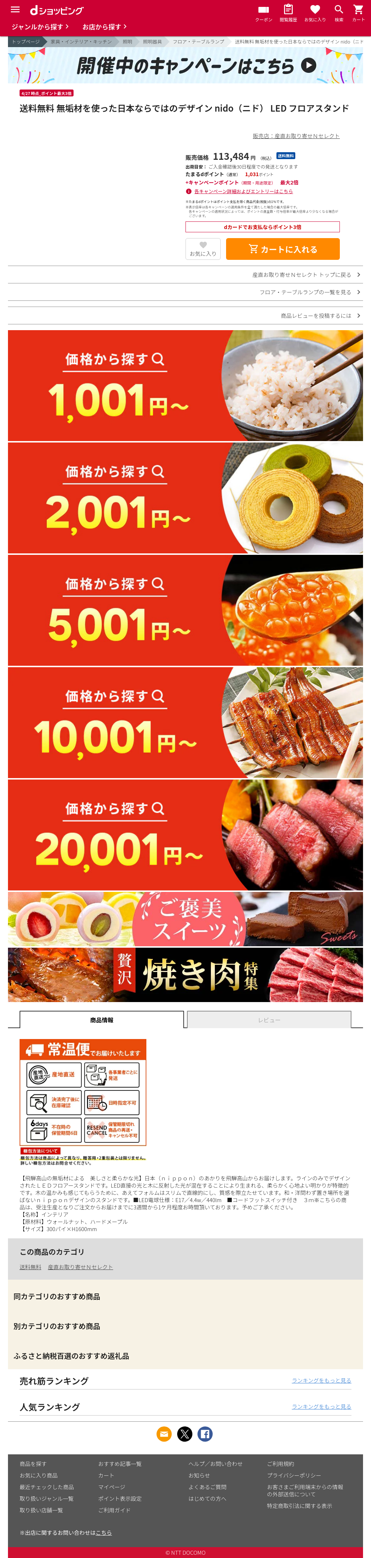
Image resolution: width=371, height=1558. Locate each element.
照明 (127, 41)
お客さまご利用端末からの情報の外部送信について (305, 1490)
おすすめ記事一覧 (120, 1463)
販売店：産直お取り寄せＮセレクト (296, 136)
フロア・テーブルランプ (198, 41)
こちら (104, 1532)
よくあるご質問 (207, 1487)
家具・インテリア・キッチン (81, 41)
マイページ (111, 1487)
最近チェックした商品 (47, 1487)
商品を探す (33, 1463)
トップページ (26, 41)
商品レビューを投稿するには (316, 315)
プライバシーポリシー (294, 1475)
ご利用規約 (280, 1463)
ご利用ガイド (114, 1510)
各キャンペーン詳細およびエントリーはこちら (244, 191)
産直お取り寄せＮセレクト (80, 1267)
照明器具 (152, 41)
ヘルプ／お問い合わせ (215, 1463)
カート (106, 1475)
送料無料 (30, 1267)
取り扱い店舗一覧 (41, 1510)
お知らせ (199, 1475)
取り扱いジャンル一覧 (47, 1498)
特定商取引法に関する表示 (299, 1505)
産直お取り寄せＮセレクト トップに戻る (302, 274)
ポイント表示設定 (120, 1498)
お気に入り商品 (39, 1475)
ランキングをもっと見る (321, 1380)
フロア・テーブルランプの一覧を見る (305, 292)
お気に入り (203, 253)
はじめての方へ (207, 1498)
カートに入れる (283, 248)
